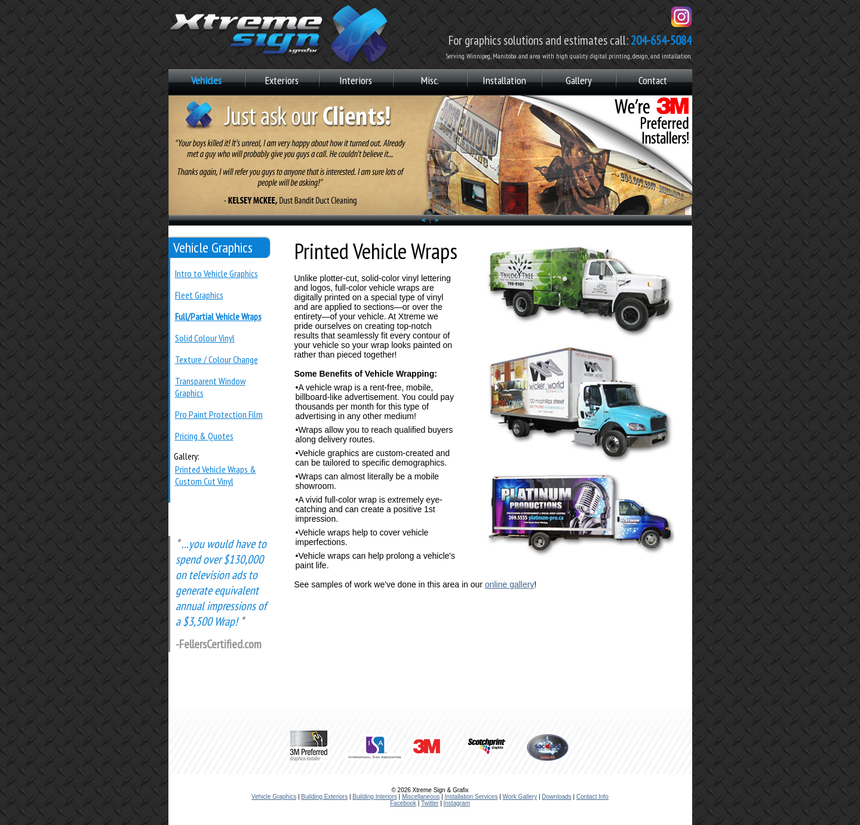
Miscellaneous (421, 796)
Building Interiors (374, 796)
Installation (504, 80)
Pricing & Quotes (204, 436)
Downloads (556, 796)
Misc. (430, 80)
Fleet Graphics (199, 295)
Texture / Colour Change (216, 359)
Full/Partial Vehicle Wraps (218, 316)
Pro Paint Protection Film (219, 414)
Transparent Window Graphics (210, 387)
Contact (652, 80)
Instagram (457, 803)
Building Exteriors (324, 796)
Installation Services (470, 796)
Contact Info (592, 796)
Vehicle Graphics (273, 796)
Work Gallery (520, 796)
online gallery (510, 584)
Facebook (403, 803)
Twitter (429, 803)
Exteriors (282, 80)
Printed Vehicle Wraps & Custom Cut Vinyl (215, 475)
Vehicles (206, 80)
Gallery (579, 80)
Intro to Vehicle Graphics (216, 273)
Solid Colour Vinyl (205, 338)
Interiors (355, 80)
